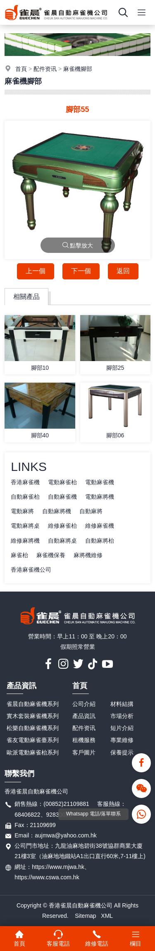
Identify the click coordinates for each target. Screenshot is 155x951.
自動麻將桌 (62, 540)
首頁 (21, 69)
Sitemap (85, 915)
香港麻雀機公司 (31, 569)
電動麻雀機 (99, 482)
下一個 (81, 270)
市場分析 (122, 716)
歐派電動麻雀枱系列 (33, 752)
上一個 (35, 270)
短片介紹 (122, 728)
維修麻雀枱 (62, 525)
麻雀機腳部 (77, 69)
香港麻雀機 (25, 482)
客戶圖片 (83, 752)
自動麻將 (91, 511)
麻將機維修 (88, 555)
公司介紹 (83, 704)
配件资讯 (45, 69)
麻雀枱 (19, 555)
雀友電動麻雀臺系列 (33, 740)
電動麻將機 (99, 496)
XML (107, 915)
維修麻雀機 (99, 525)
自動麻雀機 (62, 496)
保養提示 (122, 752)
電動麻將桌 (25, 525)
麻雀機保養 (50, 555)
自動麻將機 (56, 511)
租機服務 (83, 740)
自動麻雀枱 (25, 496)
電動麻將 (22, 511)
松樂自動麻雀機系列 (33, 728)
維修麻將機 (25, 540)
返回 (123, 270)
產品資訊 (21, 686)
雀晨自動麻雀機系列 (33, 704)
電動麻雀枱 (62, 482)
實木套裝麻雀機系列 (33, 716)
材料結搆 (122, 704)
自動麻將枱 (99, 540)
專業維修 (122, 740)
